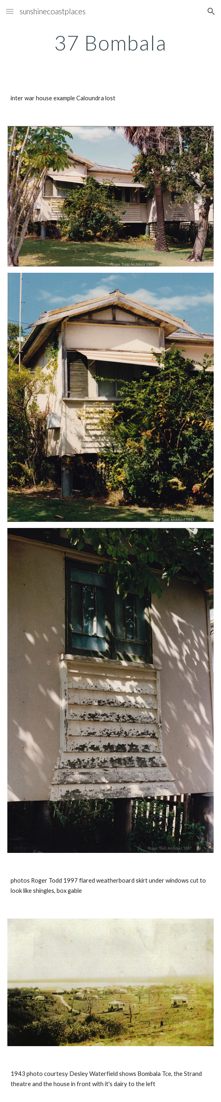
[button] (10, 11)
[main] (110, 42)
